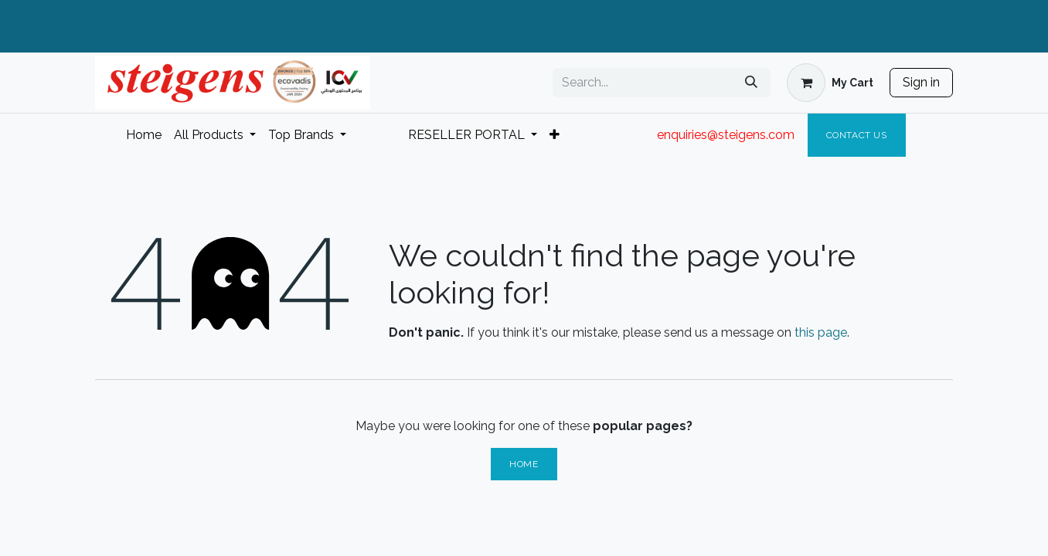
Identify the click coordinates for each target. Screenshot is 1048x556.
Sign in (921, 82)
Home (523, 464)
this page (821, 332)
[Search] (751, 82)
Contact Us (856, 135)
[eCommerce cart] (830, 82)
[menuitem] (144, 135)
